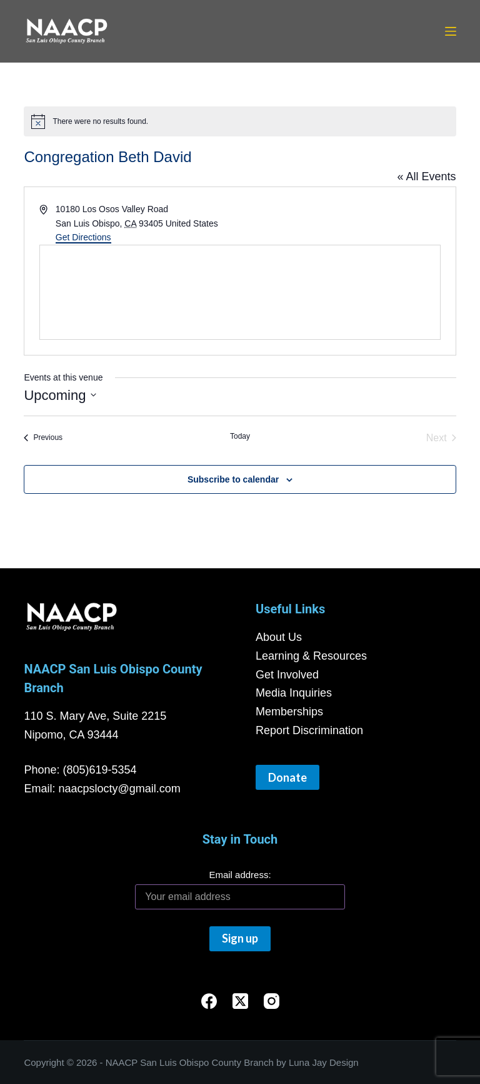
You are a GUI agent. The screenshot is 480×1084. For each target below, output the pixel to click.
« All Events (427, 176)
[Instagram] (271, 1001)
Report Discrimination (309, 730)
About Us (279, 637)
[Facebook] (209, 1001)
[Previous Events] (43, 438)
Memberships (289, 711)
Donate (287, 777)
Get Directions (83, 237)
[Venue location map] (239, 292)
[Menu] (450, 31)
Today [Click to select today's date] (240, 436)
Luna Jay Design (324, 1062)
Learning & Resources (311, 656)
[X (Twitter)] (240, 1001)
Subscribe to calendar (233, 479)
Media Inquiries (294, 693)
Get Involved (287, 674)
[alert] (240, 121)
